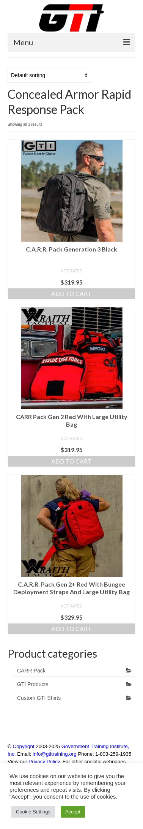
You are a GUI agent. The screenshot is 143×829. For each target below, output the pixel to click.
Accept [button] (72, 812)
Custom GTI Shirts (39, 698)
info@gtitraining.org (55, 754)
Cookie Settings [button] (33, 812)
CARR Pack (31, 671)
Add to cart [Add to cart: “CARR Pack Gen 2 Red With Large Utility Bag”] (71, 461)
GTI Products (32, 684)
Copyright (24, 746)
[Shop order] (49, 75)
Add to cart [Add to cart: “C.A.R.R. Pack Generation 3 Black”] (71, 293)
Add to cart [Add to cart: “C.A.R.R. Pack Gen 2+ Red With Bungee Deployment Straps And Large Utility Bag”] (71, 628)
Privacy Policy (44, 761)
